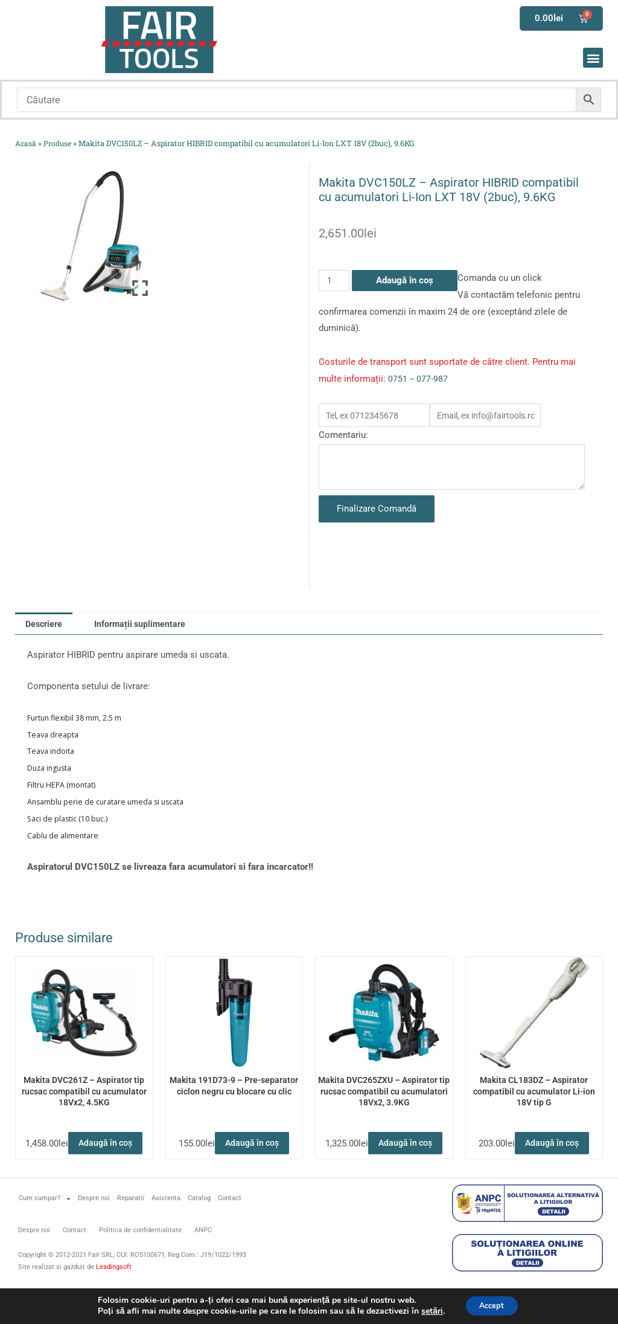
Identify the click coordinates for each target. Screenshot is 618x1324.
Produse (59, 143)
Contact (229, 1229)
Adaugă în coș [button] (84, 1170)
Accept (492, 1305)
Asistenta (165, 1229)
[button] (593, 58)
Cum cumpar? (45, 1229)
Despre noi (94, 1229)
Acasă (26, 143)
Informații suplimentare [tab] (146, 628)
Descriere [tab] (46, 628)
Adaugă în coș (406, 280)
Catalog (199, 1229)
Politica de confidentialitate (140, 1261)
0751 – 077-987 (419, 378)
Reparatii (130, 1229)
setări (427, 1310)
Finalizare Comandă (376, 513)
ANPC (203, 1261)
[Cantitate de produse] (335, 280)
